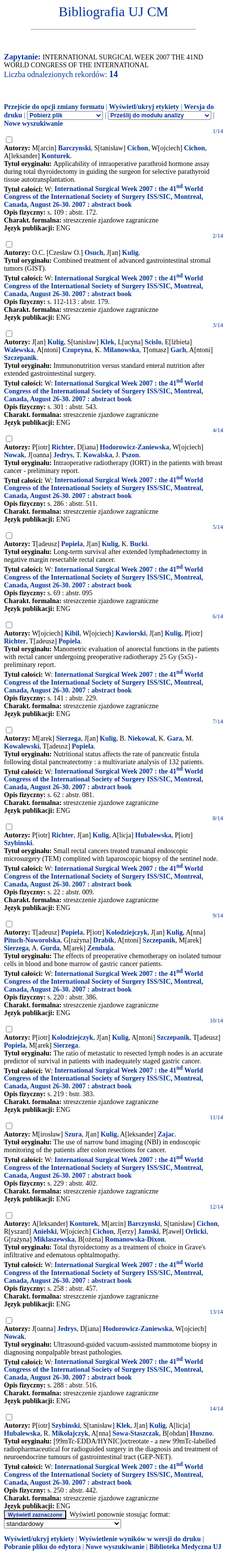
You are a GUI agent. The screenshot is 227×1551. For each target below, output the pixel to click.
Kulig (130, 252)
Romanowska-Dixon (134, 1239)
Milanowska (121, 350)
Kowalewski (21, 746)
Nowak (14, 455)
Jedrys (63, 455)
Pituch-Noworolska (32, 940)
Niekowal (141, 738)
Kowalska (97, 455)
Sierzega (68, 738)
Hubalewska (153, 835)
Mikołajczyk (69, 1433)
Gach (178, 350)
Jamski (148, 1231)
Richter (62, 447)
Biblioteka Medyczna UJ (186, 1547)
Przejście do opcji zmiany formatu (54, 107)
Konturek (56, 156)
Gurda (50, 948)
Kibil (72, 633)
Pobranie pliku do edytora (42, 1547)
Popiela (72, 544)
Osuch (93, 252)
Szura (73, 1134)
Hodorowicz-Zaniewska (134, 447)
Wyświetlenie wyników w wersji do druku (140, 1539)
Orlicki (195, 1231)
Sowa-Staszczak (135, 1433)
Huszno (201, 1433)
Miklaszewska (54, 1239)
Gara (174, 738)
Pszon (130, 455)
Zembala (100, 948)
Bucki (138, 544)
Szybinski (18, 843)
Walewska (19, 350)
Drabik (103, 940)
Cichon (137, 148)
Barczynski (74, 148)
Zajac (165, 1134)
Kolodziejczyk (127, 932)
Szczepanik (20, 357)
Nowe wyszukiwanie (33, 123)
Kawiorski (130, 633)
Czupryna (77, 350)
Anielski (45, 1231)
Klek (107, 342)
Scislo (153, 342)
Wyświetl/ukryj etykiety (144, 107)
